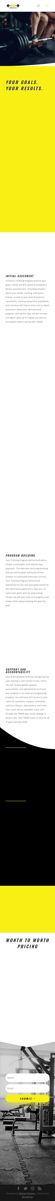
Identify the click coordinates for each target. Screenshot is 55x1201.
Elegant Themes (27, 1193)
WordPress (27, 1197)
